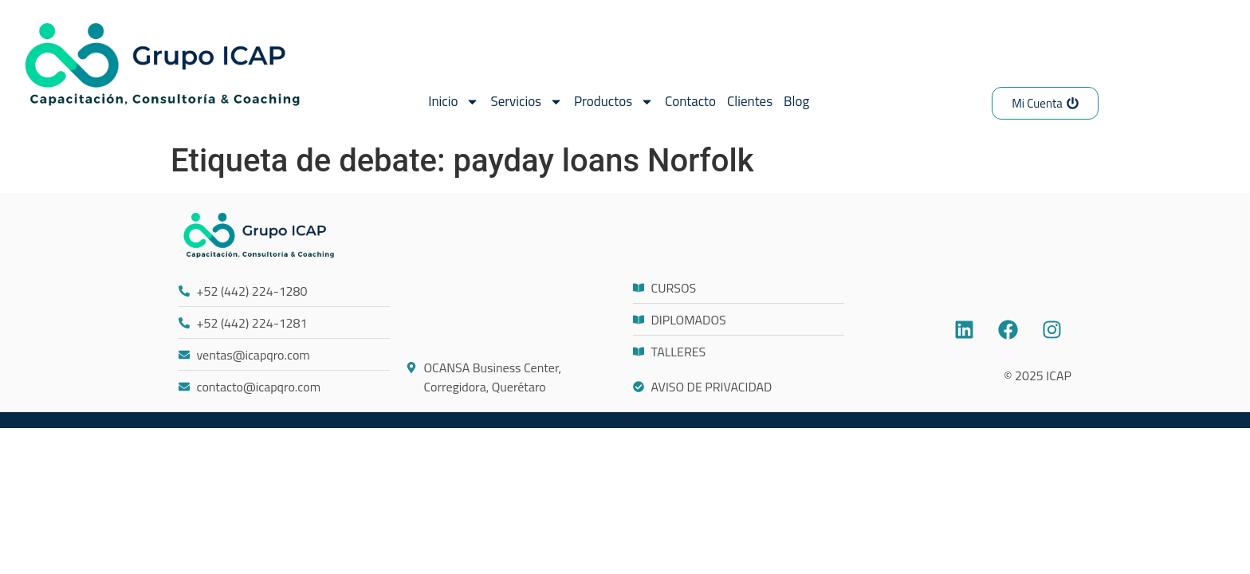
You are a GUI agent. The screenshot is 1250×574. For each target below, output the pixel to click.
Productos (614, 101)
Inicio (453, 101)
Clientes (749, 101)
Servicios (526, 101)
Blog (796, 101)
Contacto (690, 101)
